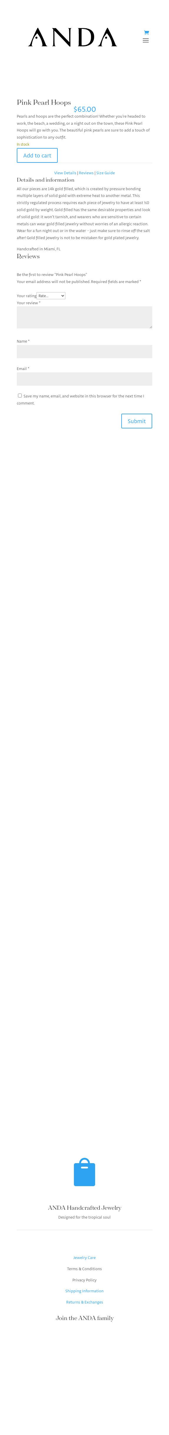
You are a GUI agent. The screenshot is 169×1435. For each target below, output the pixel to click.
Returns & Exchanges (84, 1302)
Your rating (27, 295)
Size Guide (105, 172)
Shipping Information (84, 1290)
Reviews (87, 172)
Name (23, 341)
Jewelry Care (84, 1257)
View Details (65, 172)
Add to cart (37, 155)
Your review (29, 302)
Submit (137, 421)
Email (23, 368)
